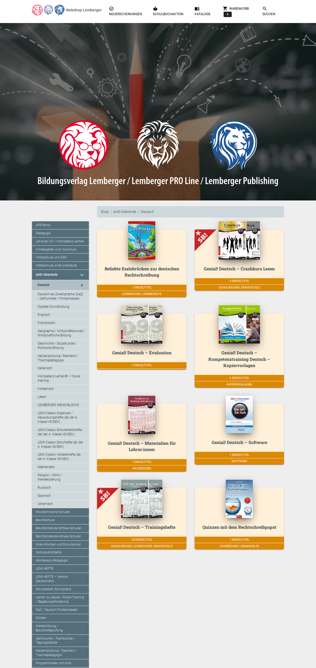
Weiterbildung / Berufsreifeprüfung (49, 628)
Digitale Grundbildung (53, 307)
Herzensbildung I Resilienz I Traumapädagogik (58, 358)
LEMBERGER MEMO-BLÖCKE (58, 405)
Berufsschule (45, 520)
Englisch (44, 315)
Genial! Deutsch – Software (239, 442)
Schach (41, 618)
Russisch (44, 487)
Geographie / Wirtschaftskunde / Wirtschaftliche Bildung (61, 333)
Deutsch (147, 212)
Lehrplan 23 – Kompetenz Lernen (60, 241)
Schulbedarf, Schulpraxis (53, 589)
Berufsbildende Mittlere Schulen (59, 528)
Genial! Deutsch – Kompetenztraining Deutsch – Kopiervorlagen (239, 359)
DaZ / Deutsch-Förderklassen (57, 610)
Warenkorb (236, 11)
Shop (105, 212)
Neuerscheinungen (125, 11)
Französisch (46, 323)
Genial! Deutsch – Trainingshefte (141, 527)
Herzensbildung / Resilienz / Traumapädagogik (56, 653)
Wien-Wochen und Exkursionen (58, 544)
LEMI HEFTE (44, 568)
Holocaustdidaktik (49, 552)
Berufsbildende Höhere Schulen (58, 536)
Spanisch (44, 496)
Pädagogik (43, 233)
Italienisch (45, 368)
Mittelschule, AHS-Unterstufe (56, 265)
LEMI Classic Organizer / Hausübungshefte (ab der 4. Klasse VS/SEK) (58, 417)
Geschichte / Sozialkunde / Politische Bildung (57, 346)
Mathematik (46, 467)
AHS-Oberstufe (124, 212)
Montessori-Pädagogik (52, 560)
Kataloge (203, 11)
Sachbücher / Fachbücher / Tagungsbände (55, 641)
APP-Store (43, 225)
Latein (42, 397)
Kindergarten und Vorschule (56, 249)
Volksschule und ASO (51, 257)
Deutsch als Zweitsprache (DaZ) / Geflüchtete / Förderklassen (60, 296)
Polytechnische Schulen (53, 512)
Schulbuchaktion (168, 11)
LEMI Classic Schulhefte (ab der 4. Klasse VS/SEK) (60, 444)
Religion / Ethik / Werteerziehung (50, 477)
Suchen (268, 11)
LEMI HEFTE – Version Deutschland (52, 579)
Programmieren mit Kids (53, 663)
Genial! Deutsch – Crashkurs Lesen (239, 268)
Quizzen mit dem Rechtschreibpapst (239, 527)
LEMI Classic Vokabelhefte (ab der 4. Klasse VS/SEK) (59, 457)
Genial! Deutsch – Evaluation (142, 352)
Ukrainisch (45, 504)
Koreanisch (46, 389)
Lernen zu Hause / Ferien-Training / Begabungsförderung (60, 599)
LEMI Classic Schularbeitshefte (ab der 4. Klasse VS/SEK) (60, 432)
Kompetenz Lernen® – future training (59, 378)
